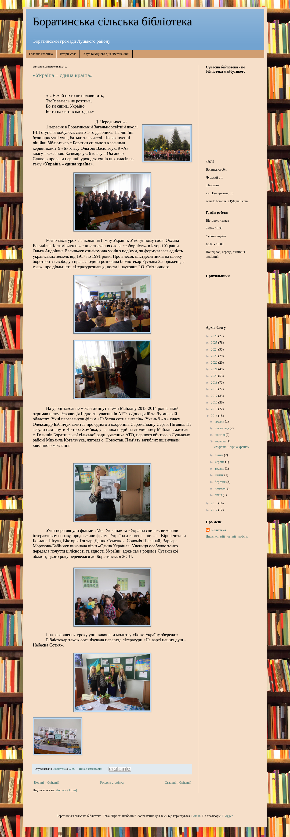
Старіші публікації (178, 782)
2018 (214, 389)
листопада (222, 428)
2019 (214, 382)
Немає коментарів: (91, 768)
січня (219, 495)
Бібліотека (218, 530)
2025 (214, 342)
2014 (214, 416)
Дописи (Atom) (66, 790)
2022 (214, 362)
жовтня (220, 435)
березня (220, 482)
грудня (220, 421)
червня (220, 462)
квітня (219, 475)
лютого (220, 488)
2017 (214, 396)
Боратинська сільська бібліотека (112, 21)
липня (219, 455)
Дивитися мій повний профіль (227, 536)
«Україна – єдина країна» (63, 75)
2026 (214, 336)
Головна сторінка (41, 54)
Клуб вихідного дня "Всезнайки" (106, 54)
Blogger (227, 816)
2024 (214, 349)
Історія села (68, 54)
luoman (196, 816)
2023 (214, 356)
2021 (214, 369)
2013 (214, 503)
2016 (214, 402)
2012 (214, 510)
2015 (214, 409)
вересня (220, 441)
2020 (214, 376)
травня (220, 468)
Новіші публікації (46, 782)
